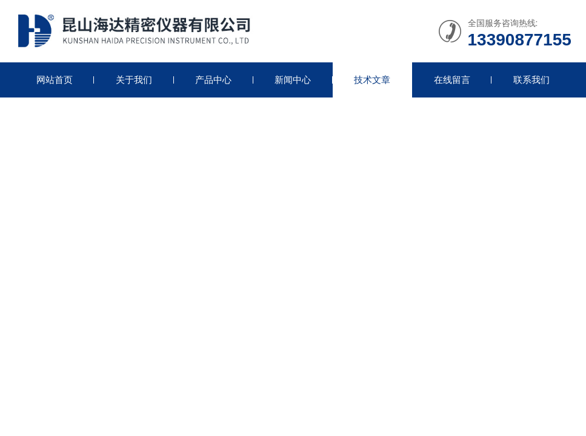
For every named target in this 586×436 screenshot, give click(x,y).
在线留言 (452, 79)
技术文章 (372, 79)
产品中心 (213, 79)
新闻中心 (293, 79)
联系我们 (531, 79)
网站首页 (54, 79)
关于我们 (134, 79)
